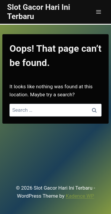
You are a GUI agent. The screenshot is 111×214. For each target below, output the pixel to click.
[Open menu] (98, 11)
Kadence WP (80, 196)
